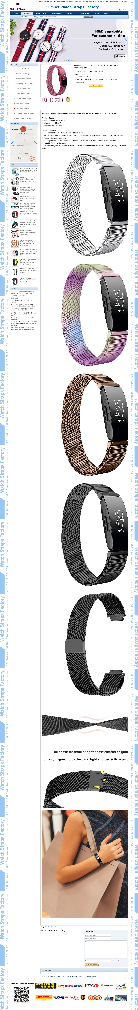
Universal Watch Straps (24, 69)
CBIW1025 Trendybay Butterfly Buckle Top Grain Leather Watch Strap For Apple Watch (27, 242)
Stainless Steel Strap (51, 927)
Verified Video (124, 9)
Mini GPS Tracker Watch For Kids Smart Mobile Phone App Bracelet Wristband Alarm (29, 170)
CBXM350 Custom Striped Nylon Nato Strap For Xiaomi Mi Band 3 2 (28, 270)
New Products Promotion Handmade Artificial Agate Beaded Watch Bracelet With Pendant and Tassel (24, 323)
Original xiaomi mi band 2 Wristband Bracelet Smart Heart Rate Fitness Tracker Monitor (28, 223)
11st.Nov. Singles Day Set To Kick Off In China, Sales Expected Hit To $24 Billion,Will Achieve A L (23, 314)
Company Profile (41, 13)
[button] (64, 60)
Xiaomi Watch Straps (23, 79)
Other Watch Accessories (25, 113)
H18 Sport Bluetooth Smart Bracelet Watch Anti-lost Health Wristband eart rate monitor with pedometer (28, 206)
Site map (74, 976)
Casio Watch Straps (23, 108)
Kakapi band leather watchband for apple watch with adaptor (28, 232)
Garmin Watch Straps (23, 99)
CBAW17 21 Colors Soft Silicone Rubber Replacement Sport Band (29, 213)
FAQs (97, 13)
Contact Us (70, 13)
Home (16, 13)
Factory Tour (60, 976)
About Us (44, 976)
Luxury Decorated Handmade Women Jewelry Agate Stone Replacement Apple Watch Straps (28, 252)
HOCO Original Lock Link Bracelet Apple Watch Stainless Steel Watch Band (28, 179)
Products (27, 13)
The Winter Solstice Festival (19, 296)
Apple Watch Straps (23, 74)
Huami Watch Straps (23, 94)
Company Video (57, 13)
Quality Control (84, 13)
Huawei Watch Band (23, 89)
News (106, 13)
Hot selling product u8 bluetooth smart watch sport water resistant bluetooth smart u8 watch (28, 190)
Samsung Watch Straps (24, 84)
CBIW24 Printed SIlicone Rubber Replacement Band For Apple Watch (28, 279)
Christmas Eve (15, 298)
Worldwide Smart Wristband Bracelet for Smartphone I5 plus (28, 198)
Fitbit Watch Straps (23, 103)
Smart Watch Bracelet (23, 118)
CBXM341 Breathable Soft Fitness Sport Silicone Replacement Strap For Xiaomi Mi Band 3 (28, 261)
